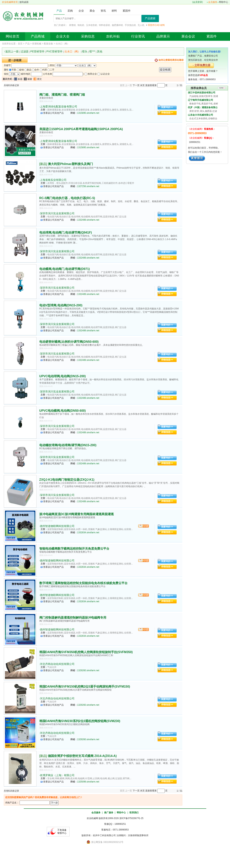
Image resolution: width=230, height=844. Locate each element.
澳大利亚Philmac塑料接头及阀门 (70, 164)
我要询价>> (167, 107)
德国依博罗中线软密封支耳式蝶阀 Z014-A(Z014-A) (82, 756)
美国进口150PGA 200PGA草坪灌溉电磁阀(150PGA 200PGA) (81, 129)
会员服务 (212, 2)
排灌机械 (36, 43)
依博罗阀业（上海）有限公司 (57, 775)
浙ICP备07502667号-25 (131, 818)
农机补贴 (113, 36)
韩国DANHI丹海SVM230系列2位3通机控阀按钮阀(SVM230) (79, 721)
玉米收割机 (91, 25)
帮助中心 (223, 2)
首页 (20, 43)
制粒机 (81, 25)
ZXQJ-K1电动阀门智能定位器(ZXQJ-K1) (66, 479)
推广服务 (108, 812)
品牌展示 (163, 36)
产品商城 (37, 36)
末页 (142, 85)
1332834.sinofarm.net (88, 532)
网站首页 (12, 36)
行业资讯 (138, 36)
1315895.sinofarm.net (88, 113)
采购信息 (88, 36)
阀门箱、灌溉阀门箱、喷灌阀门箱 (62, 94)
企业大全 (63, 36)
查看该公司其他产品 (53, 113)
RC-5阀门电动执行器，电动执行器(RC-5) (67, 198)
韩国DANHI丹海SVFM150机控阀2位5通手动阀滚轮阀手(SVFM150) (84, 686)
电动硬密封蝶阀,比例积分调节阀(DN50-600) (69, 341)
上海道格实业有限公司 (53, 179)
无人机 (141, 25)
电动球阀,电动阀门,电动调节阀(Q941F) (65, 232)
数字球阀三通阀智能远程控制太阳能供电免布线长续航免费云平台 (83, 583)
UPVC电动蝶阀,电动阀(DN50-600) (62, 410)
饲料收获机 (104, 25)
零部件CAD (153, 25)
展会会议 (188, 36)
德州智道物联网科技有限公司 (57, 526)
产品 (27, 43)
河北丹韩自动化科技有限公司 (57, 663)
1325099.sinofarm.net (88, 781)
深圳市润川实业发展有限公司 (57, 213)
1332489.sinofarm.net (88, 220)
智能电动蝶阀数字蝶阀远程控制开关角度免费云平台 (74, 548)
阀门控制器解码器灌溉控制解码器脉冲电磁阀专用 (72, 617)
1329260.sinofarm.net (88, 670)
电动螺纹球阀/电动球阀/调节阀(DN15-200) (67, 445)
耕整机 (72, 25)
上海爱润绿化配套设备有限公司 (58, 106)
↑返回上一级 (11, 51)
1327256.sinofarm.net (88, 186)
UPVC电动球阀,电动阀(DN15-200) (62, 376)
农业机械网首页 (10, 2)
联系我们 (134, 812)
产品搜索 (150, 18)
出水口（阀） (62, 43)
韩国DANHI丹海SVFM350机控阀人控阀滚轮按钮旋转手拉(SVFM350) (86, 652)
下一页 (136, 85)
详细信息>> (167, 112)
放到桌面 (24, 2)
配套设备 (48, 43)
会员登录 (197, 2)
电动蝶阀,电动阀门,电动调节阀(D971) (64, 269)
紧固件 (211, 36)
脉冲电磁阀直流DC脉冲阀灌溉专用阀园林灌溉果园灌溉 (76, 514)
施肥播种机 (117, 25)
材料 (162, 25)
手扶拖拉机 (130, 25)
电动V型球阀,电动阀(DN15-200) (60, 305)
